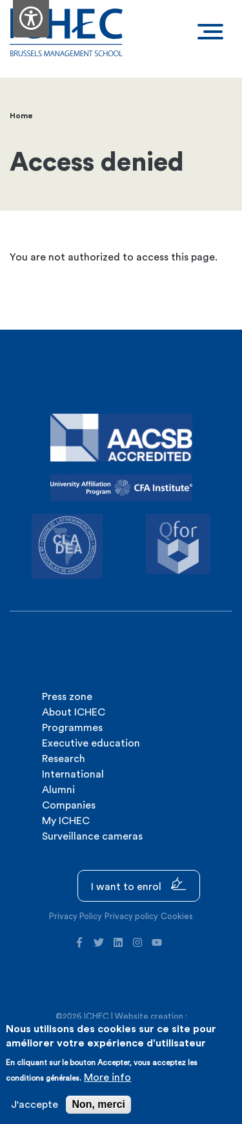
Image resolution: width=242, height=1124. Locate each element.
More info (107, 1077)
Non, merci (98, 1104)
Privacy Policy (75, 916)
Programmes (72, 728)
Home (21, 116)
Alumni (58, 790)
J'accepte (34, 1104)
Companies (69, 805)
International (73, 774)
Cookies (177, 916)
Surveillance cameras (92, 836)
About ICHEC (73, 712)
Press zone (67, 697)
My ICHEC (66, 821)
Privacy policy (131, 916)
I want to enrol (139, 884)
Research (63, 759)
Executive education (91, 743)
